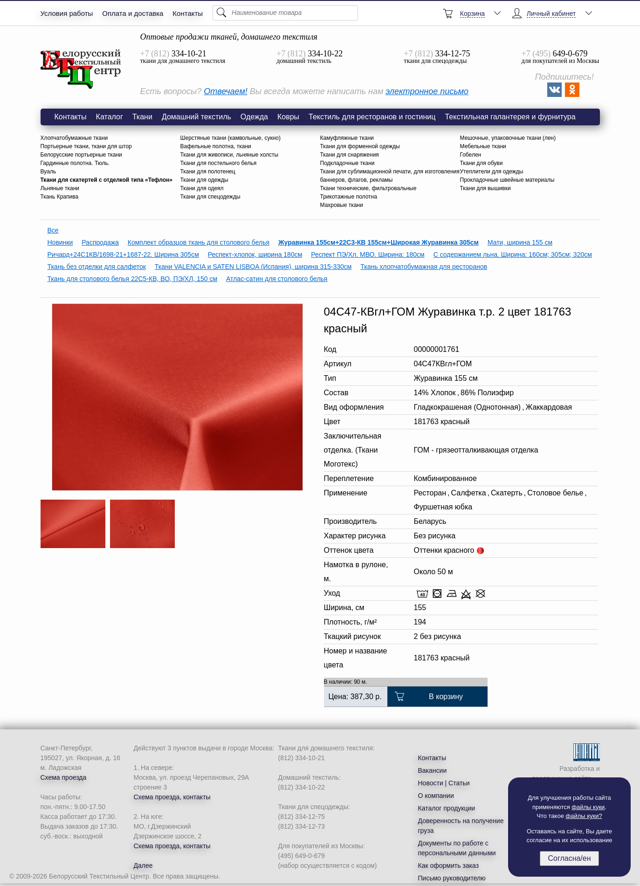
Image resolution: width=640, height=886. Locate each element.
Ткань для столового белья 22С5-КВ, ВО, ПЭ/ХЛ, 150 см (133, 278)
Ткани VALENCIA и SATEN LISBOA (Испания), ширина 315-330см (253, 266)
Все (53, 230)
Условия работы (67, 13)
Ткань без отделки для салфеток (97, 266)
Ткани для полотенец (207, 171)
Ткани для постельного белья (218, 163)
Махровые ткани (341, 205)
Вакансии (432, 770)
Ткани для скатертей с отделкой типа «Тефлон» (107, 180)
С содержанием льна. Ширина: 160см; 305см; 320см (513, 254)
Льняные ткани (60, 188)
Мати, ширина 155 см (520, 242)
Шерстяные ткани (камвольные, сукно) (230, 138)
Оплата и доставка (132, 13)
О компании (436, 795)
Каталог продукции (446, 808)
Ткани (142, 117)
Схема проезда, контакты (172, 797)
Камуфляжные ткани (347, 138)
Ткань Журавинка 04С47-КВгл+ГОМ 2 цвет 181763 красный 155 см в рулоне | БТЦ (81, 69)
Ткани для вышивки (485, 188)
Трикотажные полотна (348, 196)
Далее (143, 865)
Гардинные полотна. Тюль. (75, 163)
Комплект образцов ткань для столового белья (198, 242)
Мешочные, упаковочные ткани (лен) (508, 138)
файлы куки (588, 807)
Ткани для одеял (202, 188)
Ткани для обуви (481, 163)
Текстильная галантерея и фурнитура (510, 117)
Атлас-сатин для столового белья (277, 278)
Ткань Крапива (60, 196)
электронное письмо (426, 91)
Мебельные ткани (483, 146)
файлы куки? (584, 815)
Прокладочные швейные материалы (507, 180)
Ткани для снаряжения (349, 154)
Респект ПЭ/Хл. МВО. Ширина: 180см (368, 254)
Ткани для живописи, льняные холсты (229, 154)
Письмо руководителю (452, 878)
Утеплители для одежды (491, 171)
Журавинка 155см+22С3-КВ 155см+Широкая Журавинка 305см (378, 242)
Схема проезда (64, 777)
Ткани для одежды (204, 180)
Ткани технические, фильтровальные (368, 188)
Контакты (187, 13)
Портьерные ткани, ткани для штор (86, 146)
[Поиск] (285, 13)
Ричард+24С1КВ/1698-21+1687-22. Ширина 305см (123, 254)
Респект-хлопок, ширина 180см (255, 254)
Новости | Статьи (444, 783)
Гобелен (471, 154)
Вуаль (48, 171)
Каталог (109, 117)
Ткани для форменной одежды (360, 146)
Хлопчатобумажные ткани (74, 138)
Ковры (288, 117)
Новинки (60, 242)
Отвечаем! (225, 91)
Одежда (254, 117)
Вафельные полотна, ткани (215, 146)
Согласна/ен (569, 858)
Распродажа (100, 242)
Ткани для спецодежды (210, 196)
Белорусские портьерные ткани (81, 154)
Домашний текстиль (196, 117)
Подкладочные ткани (347, 163)
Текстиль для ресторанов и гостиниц (372, 117)
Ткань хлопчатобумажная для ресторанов (423, 266)
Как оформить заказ (448, 865)
